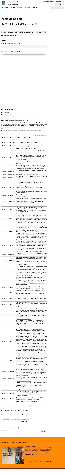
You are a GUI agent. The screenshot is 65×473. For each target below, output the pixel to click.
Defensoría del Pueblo (60, 1)
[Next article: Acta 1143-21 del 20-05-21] (44, 431)
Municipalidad (44, 1)
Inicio (3, 7)
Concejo (13, 7)
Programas (7, 7)
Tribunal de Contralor (51, 1)
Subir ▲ (62, 469)
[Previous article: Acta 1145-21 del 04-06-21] (4, 431)
